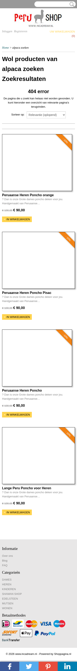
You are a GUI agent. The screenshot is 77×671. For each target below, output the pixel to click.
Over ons (7, 555)
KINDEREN (9, 589)
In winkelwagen (18, 219)
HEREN (6, 584)
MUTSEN (7, 603)
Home (5, 47)
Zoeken (71, 4)
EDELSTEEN (10, 598)
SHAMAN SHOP (12, 593)
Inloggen (7, 31)
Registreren (20, 31)
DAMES (6, 579)
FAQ (4, 565)
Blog (4, 560)
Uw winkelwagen (62, 31)
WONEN (7, 608)
